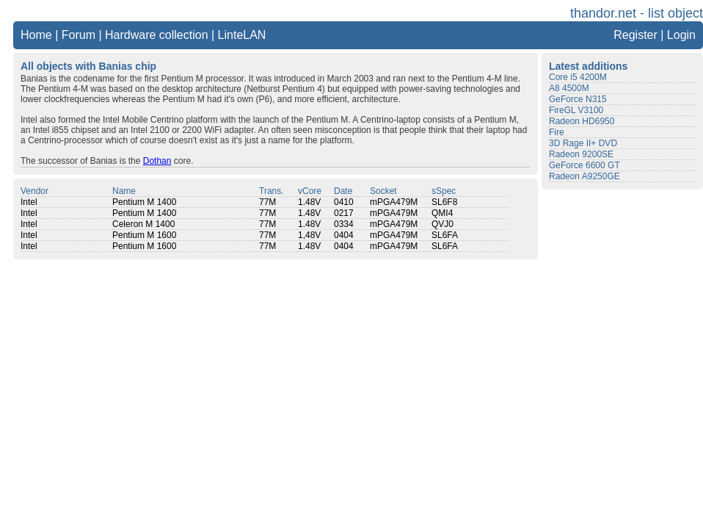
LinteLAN (242, 35)
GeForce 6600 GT (584, 165)
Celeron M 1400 (143, 224)
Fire (556, 132)
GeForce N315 (578, 99)
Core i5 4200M (578, 77)
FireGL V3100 (576, 110)
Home (36, 35)
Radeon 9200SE (581, 154)
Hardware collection (156, 35)
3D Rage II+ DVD (583, 143)
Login (681, 35)
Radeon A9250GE (584, 176)
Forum (78, 35)
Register (635, 35)
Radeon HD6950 (581, 121)
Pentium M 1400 (144, 202)
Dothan (157, 161)
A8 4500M (569, 88)
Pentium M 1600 (144, 235)
